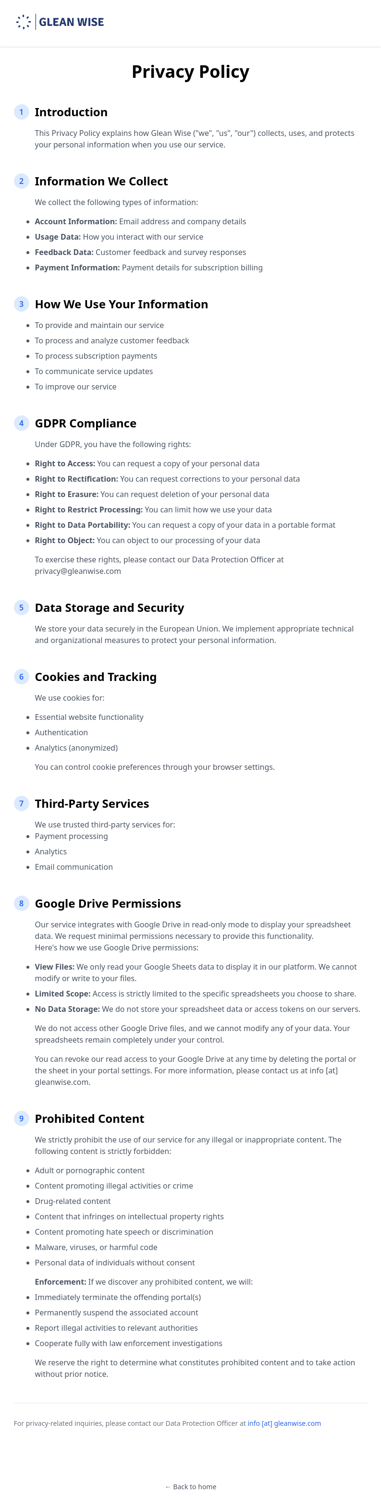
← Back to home (191, 1486)
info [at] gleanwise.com (284, 1423)
